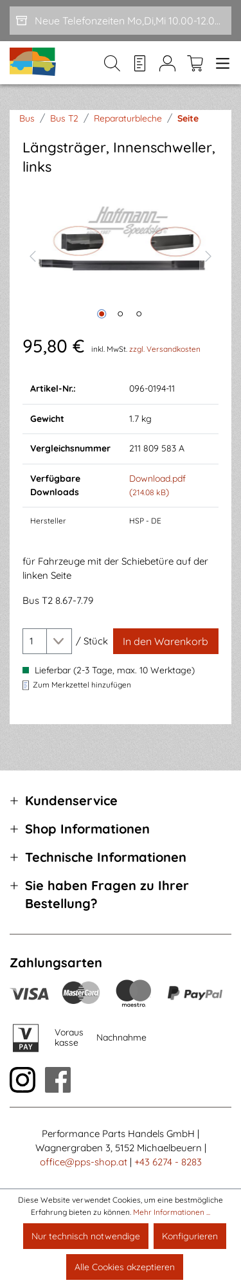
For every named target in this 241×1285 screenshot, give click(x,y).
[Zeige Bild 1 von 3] (101, 313)
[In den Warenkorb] (166, 641)
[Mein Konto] (167, 63)
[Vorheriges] (32, 254)
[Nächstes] (209, 254)
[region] (120, 254)
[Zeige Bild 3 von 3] (138, 313)
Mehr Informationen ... (171, 1212)
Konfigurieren (190, 1236)
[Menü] (220, 63)
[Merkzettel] (140, 63)
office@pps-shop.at (83, 1162)
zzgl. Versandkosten (165, 349)
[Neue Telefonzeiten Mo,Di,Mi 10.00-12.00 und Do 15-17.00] (120, 20)
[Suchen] (112, 63)
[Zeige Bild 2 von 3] (120, 313)
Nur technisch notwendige (85, 1236)
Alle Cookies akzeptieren (125, 1267)
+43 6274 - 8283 (168, 1162)
